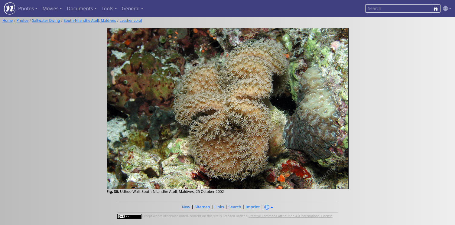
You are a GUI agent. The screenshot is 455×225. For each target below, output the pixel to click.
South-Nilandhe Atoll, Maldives (90, 20)
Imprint (252, 207)
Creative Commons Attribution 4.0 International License (291, 216)
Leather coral (131, 20)
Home (7, 20)
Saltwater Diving (46, 20)
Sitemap (202, 207)
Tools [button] (107, 8)
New (186, 207)
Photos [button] (26, 8)
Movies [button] (50, 8)
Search (235, 207)
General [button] (131, 8)
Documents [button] (80, 8)
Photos (22, 20)
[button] (445, 8)
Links (219, 207)
